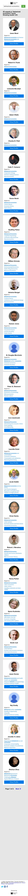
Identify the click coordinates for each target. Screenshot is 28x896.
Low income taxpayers (10, 552)
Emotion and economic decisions (13, 723)
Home (23, 882)
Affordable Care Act (9, 687)
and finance (13, 37)
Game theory (7, 247)
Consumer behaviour (10, 518)
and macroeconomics (11, 40)
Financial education (9, 417)
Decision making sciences (11, 211)
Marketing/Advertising (10, 521)
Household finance (9, 380)
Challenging (10, 860)
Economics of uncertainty (11, 448)
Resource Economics (10, 315)
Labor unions (7, 655)
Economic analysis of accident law (13, 827)
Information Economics (10, 725)
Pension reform (8, 452)
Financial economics (9, 416)
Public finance (8, 383)
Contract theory (8, 346)
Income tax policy (9, 382)
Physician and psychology (14, 757)
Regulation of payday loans (11, 554)
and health (13, 754)
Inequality (7, 791)
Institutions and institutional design (13, 347)
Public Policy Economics (11, 313)
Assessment (10, 856)
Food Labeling (8, 484)
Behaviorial (10, 858)
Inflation (6, 621)
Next (18, 874)
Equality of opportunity (10, 790)
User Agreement (9, 883)
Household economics (10, 590)
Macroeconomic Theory (10, 622)
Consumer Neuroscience (11, 279)
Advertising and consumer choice (13, 482)
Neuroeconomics (9, 212)
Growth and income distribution (13, 619)
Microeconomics (8, 450)
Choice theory (8, 243)
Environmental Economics (11, 311)
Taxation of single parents (11, 555)
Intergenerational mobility (11, 793)
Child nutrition (8, 586)
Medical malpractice (9, 829)
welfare (12, 414)
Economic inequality (9, 689)
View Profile (14, 47)
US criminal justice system (11, 691)
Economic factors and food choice (13, 588)
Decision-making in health (11, 759)
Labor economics (9, 653)
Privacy (3, 883)
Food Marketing (8, 486)
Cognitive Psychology (10, 277)
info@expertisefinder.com (15, 882)
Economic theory (9, 245)
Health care (10, 755)
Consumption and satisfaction (12, 519)
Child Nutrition (8, 721)
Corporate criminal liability (11, 825)
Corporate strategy (9, 209)
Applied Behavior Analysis (11, 861)
